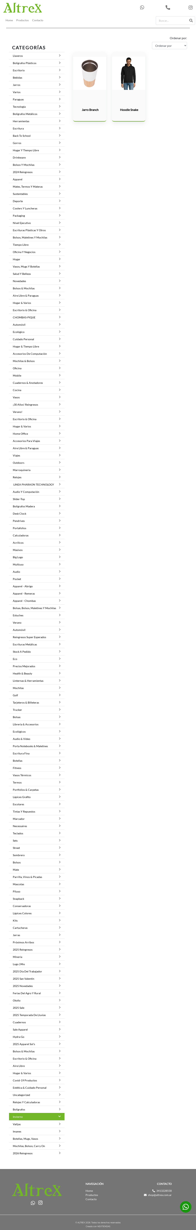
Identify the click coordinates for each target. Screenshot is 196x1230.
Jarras (16, 935)
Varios (16, 92)
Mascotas (18, 884)
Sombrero (19, 855)
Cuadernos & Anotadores (28, 382)
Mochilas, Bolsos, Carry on (29, 1146)
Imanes (17, 1131)
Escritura (18, 128)
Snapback (18, 898)
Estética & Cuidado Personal (30, 1087)
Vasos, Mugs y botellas (26, 266)
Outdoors (18, 462)
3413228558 (176, 7)
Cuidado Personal (23, 339)
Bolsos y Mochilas (23, 164)
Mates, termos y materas (28, 186)
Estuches (18, 615)
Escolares (18, 804)
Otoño (16, 1000)
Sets (15, 840)
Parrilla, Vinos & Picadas (27, 877)
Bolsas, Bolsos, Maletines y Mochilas (34, 608)
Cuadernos (19, 1022)
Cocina (17, 390)
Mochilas (18, 688)
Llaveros (18, 55)
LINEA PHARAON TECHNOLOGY (33, 484)
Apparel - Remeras (24, 593)
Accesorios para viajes (26, 441)
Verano (17, 622)
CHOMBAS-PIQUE (24, 317)
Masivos (18, 550)
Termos (17, 782)
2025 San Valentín (23, 978)
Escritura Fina (21, 753)
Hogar (16, 259)
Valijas (17, 1124)
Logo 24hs (19, 964)
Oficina (17, 368)
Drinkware (19, 157)
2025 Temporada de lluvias (29, 1015)
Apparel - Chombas (24, 600)
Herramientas (21, 121)
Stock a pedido (22, 651)
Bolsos (17, 862)
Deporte (18, 201)
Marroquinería (21, 470)
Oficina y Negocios (24, 252)
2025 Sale (18, 1007)
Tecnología (19, 106)
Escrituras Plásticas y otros (29, 230)
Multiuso (18, 564)
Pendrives (19, 520)
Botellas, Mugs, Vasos (25, 1138)
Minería (17, 956)
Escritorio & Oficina (24, 310)
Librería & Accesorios (25, 724)
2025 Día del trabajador (27, 971)
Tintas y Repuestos (24, 811)
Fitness (17, 768)
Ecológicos (19, 731)
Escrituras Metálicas (25, 644)
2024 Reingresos (23, 172)
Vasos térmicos (22, 775)
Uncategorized (21, 1095)
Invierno (18, 1116)
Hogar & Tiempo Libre (26, 346)
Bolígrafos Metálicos (25, 114)
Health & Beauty (22, 673)
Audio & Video (21, 738)
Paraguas (18, 99)
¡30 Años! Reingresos (25, 404)
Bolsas (16, 717)
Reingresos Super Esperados (29, 637)
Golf (15, 695)
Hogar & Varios (22, 302)
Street (16, 847)
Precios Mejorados (24, 666)
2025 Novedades (23, 986)
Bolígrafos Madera (24, 506)
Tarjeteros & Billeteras (26, 702)
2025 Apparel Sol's (24, 1044)
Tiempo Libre (21, 244)
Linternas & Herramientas (28, 680)
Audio (16, 571)
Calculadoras (21, 535)
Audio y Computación (26, 491)
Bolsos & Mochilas (24, 288)
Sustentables (20, 193)
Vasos (16, 397)
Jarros (16, 84)
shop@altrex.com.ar (160, 1195)
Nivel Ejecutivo (22, 223)
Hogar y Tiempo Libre (26, 150)
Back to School (22, 135)
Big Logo (18, 557)
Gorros (17, 143)
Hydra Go (18, 1036)
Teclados (18, 833)
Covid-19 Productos (25, 1080)
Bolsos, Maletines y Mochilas (30, 237)
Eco (15, 659)
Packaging (19, 215)
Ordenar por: (178, 38)
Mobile (17, 375)
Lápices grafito (22, 797)
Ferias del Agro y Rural (27, 993)
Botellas (17, 760)
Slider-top (19, 499)
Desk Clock (19, 513)
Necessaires (20, 826)
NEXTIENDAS (103, 1226)
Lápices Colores (22, 913)
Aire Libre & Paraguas (26, 295)
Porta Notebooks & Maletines (30, 746)
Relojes (17, 477)
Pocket (17, 579)
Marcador (19, 818)
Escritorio (19, 70)
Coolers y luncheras (25, 208)
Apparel (17, 179)
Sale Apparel (20, 1029)
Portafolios (19, 528)
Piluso (16, 891)
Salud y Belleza (22, 273)
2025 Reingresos (23, 949)
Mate (16, 869)
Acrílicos (18, 542)
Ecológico (18, 332)
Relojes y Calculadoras (26, 1102)
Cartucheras (20, 927)
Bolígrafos (19, 1109)
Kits (15, 920)
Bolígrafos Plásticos (24, 63)
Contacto (37, 20)
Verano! (17, 411)
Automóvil (19, 324)
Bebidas (17, 77)
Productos (22, 20)
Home (9, 20)
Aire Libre (19, 1065)
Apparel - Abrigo (23, 586)
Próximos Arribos (23, 942)
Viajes (16, 455)
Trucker (17, 709)
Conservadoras (22, 906)
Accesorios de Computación (30, 353)
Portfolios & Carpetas (26, 789)
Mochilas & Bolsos (24, 361)
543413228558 (152, 7)
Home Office (20, 433)
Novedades (19, 281)
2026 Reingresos (23, 1153)
